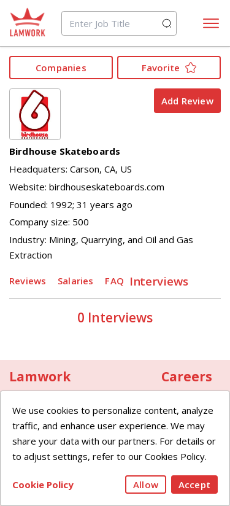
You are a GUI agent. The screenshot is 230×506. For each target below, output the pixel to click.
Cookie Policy (43, 484)
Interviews (159, 280)
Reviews (27, 280)
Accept (194, 484)
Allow (145, 484)
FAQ (114, 280)
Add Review (187, 101)
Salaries (76, 280)
